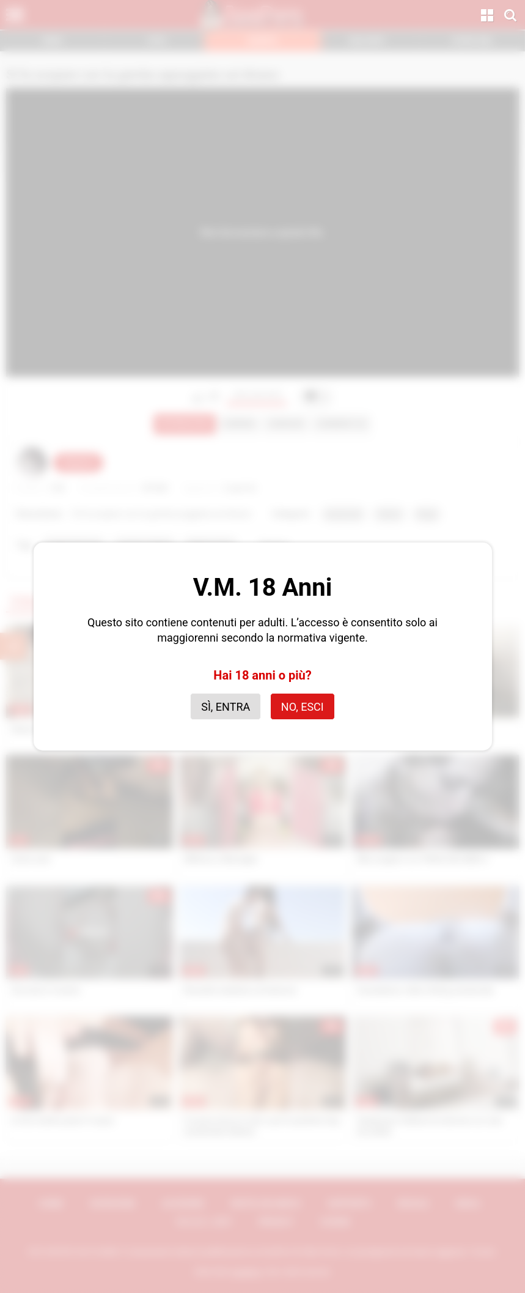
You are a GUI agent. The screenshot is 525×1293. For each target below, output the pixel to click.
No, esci (302, 706)
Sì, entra (225, 706)
